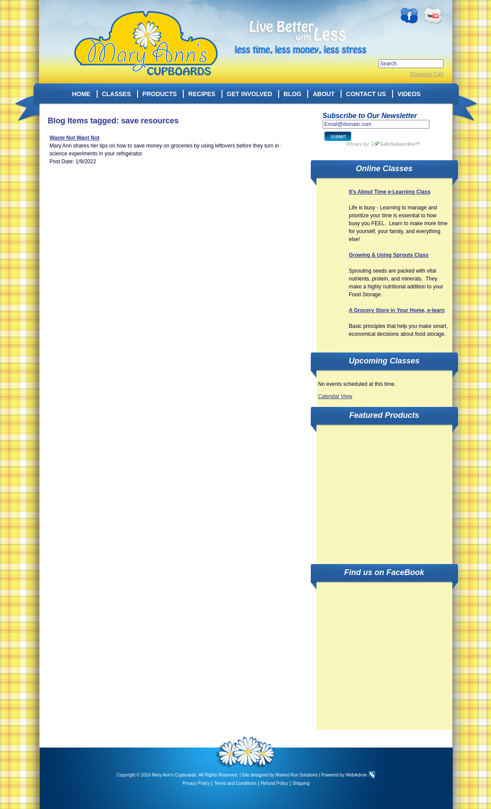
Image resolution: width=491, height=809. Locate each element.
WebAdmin (356, 775)
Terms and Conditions (235, 783)
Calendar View (335, 396)
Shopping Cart (427, 74)
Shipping (300, 783)
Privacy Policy (196, 783)
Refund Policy (274, 783)
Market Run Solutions (297, 775)
